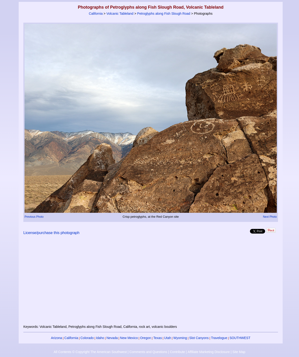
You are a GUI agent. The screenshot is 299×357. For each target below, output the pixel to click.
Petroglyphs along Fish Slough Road (163, 13)
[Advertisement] (151, 282)
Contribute (177, 352)
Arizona (56, 338)
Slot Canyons (199, 338)
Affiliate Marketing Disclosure (209, 352)
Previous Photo (34, 216)
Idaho (100, 338)
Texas (157, 338)
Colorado (87, 338)
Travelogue (219, 338)
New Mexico (129, 338)
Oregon (145, 338)
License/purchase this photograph (51, 233)
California (96, 13)
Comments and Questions (148, 352)
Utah (167, 338)
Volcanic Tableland (119, 13)
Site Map (238, 352)
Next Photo (270, 216)
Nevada (112, 338)
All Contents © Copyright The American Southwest (90, 352)
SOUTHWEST (240, 338)
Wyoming (180, 338)
